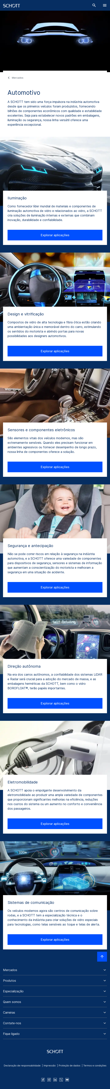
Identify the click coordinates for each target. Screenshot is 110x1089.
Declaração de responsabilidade (22, 1065)
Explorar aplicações (55, 235)
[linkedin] (55, 1079)
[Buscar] (94, 5)
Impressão (50, 1065)
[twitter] (61, 1079)
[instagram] (49, 1079)
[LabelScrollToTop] (102, 957)
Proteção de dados (69, 1065)
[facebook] (43, 1079)
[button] (55, 970)
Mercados (17, 77)
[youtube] (67, 1079)
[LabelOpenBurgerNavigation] (104, 5)
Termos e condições (94, 1065)
